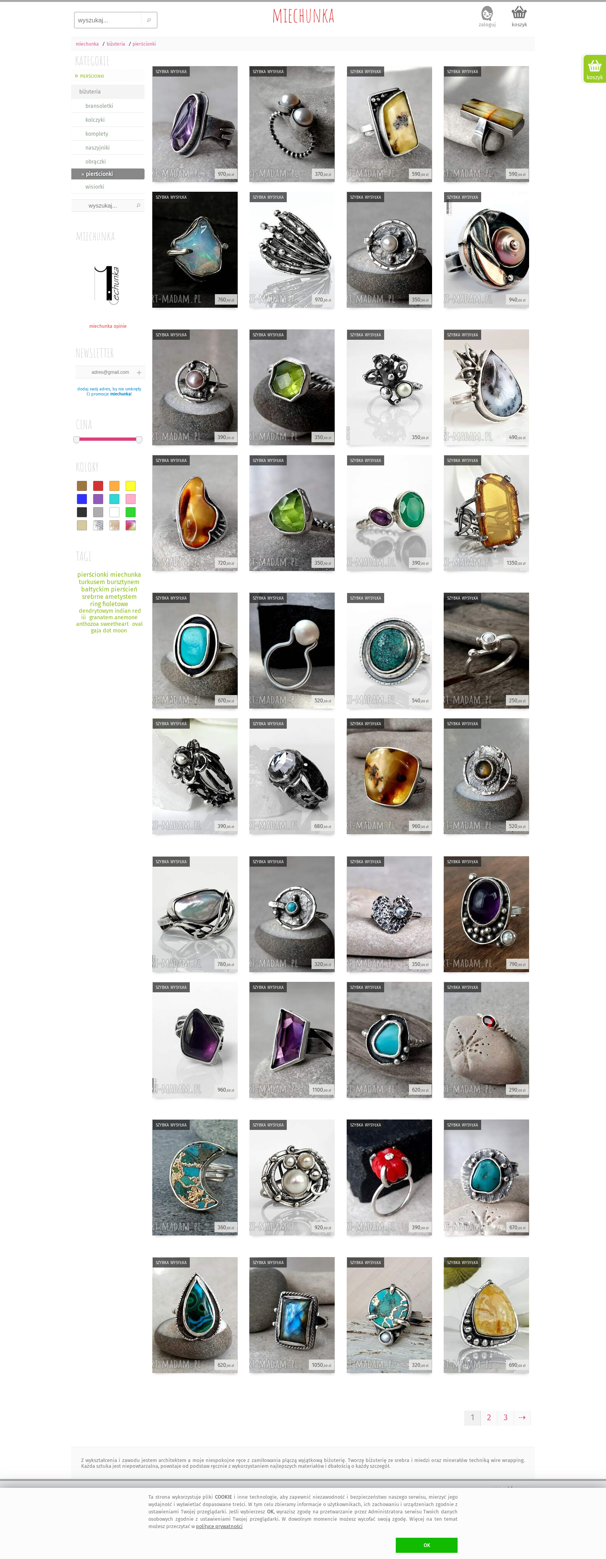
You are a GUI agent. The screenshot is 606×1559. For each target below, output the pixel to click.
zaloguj (487, 24)
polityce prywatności (219, 1526)
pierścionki (92, 75)
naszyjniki (97, 148)
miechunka (303, 14)
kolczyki (95, 120)
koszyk (519, 24)
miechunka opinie (108, 323)
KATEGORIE (92, 60)
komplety (96, 134)
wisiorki (94, 187)
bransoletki (99, 106)
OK (427, 1545)
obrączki (95, 161)
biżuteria (90, 92)
